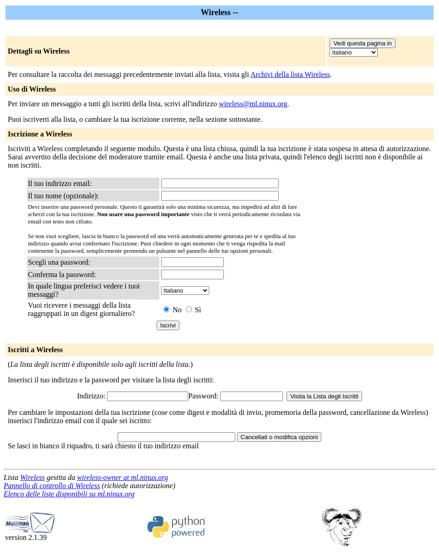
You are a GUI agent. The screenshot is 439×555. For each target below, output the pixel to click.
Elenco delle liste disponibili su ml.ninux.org (69, 494)
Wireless (32, 477)
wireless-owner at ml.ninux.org (122, 477)
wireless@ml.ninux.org (253, 104)
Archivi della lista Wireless (290, 74)
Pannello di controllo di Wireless (52, 486)
